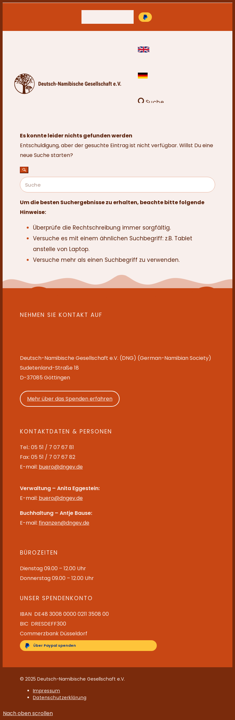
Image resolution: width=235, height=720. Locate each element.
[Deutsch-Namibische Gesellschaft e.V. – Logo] (68, 92)
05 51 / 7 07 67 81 (114, 13)
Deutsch (143, 76)
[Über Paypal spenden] (145, 17)
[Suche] (149, 102)
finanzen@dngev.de (64, 523)
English (143, 49)
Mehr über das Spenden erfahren (69, 398)
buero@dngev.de (114, 20)
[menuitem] (114, 13)
